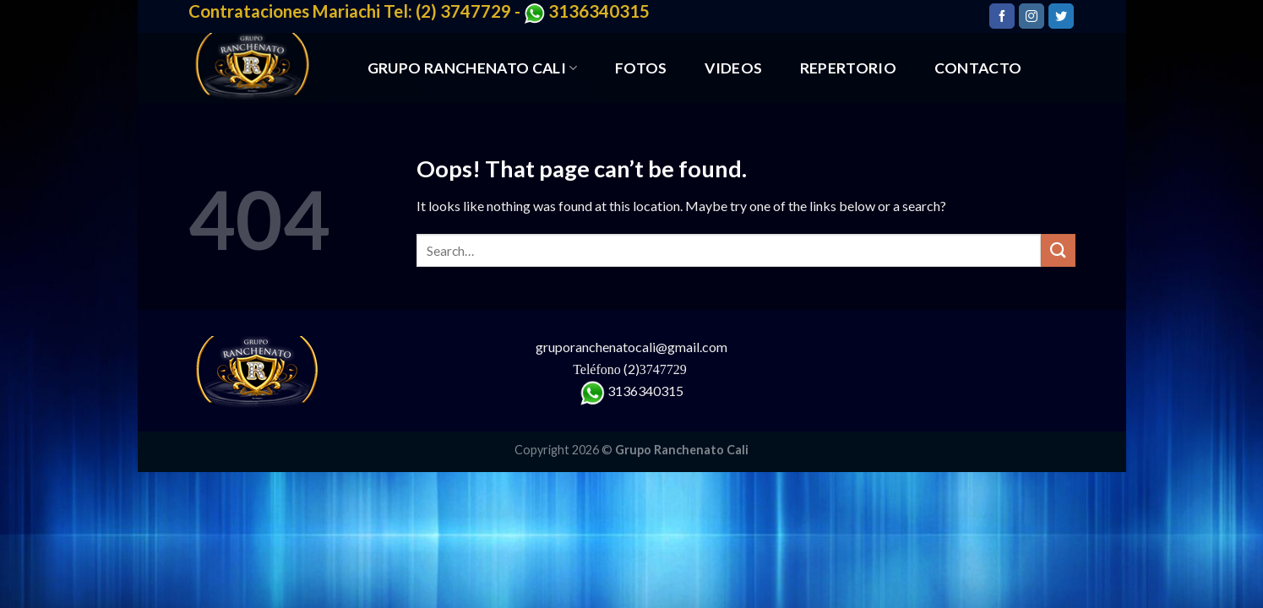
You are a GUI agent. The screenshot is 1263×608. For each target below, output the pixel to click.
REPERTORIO (848, 68)
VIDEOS (733, 68)
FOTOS (641, 68)
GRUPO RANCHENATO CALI (472, 68)
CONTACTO (978, 68)
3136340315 (645, 391)
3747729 (665, 369)
